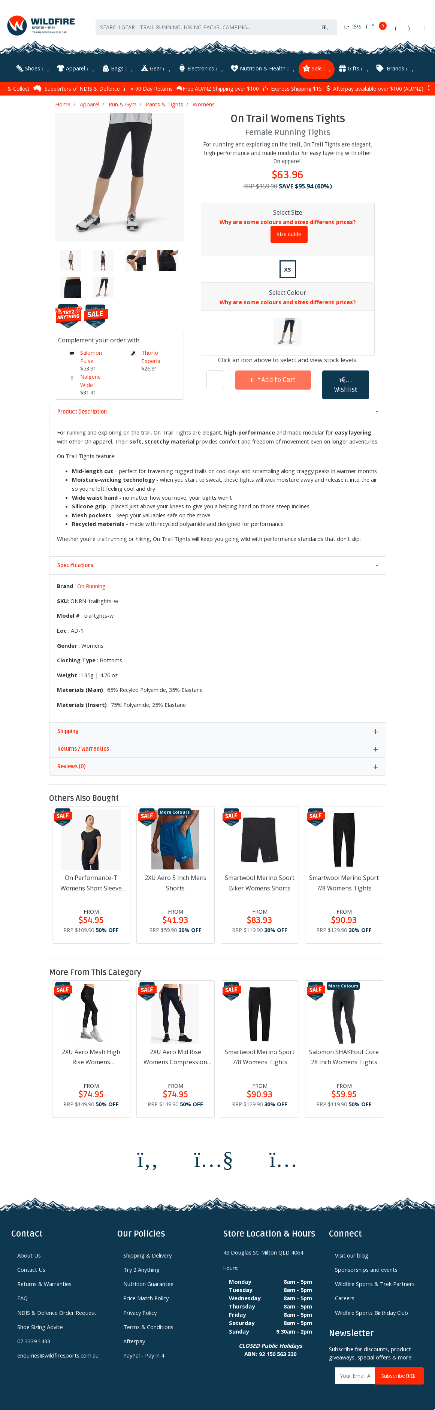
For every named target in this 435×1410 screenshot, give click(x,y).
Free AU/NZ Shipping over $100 (217, 87)
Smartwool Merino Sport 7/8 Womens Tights (344, 881)
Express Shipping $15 (292, 87)
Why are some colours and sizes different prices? (288, 220)
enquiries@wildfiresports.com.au (58, 1354)
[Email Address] (355, 1374)
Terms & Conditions (148, 1325)
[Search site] (325, 30)
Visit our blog (351, 1254)
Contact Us (31, 1268)
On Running (91, 584)
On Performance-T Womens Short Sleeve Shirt (91, 882)
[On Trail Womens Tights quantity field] (215, 378)
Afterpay (134, 1339)
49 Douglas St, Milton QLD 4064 (263, 1251)
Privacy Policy (140, 1311)
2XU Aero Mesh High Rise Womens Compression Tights (91, 1056)
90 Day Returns (148, 87)
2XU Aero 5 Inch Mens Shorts (175, 881)
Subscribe (399, 1374)
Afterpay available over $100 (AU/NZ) (374, 87)
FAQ (22, 1297)
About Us (29, 1254)
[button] (345, 383)
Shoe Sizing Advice (40, 1325)
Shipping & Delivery (147, 1254)
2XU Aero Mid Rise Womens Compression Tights (175, 1056)
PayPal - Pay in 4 (143, 1354)
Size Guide (289, 233)
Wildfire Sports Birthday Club (371, 1311)
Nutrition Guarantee (148, 1282)
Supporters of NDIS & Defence (76, 87)
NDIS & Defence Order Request (56, 1311)
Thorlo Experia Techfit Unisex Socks (150, 367)
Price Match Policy (146, 1297)
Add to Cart (273, 378)
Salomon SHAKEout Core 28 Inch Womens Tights (344, 1056)
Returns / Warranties (83, 748)
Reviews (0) (71, 765)
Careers (344, 1297)
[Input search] (205, 30)
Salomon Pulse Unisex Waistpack (93, 363)
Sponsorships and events (366, 1268)
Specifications (75, 564)
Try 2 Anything (141, 1268)
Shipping (67, 730)
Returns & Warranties (44, 1282)
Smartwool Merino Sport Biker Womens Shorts (259, 881)
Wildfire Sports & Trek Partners (375, 1282)
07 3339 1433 (33, 1339)
